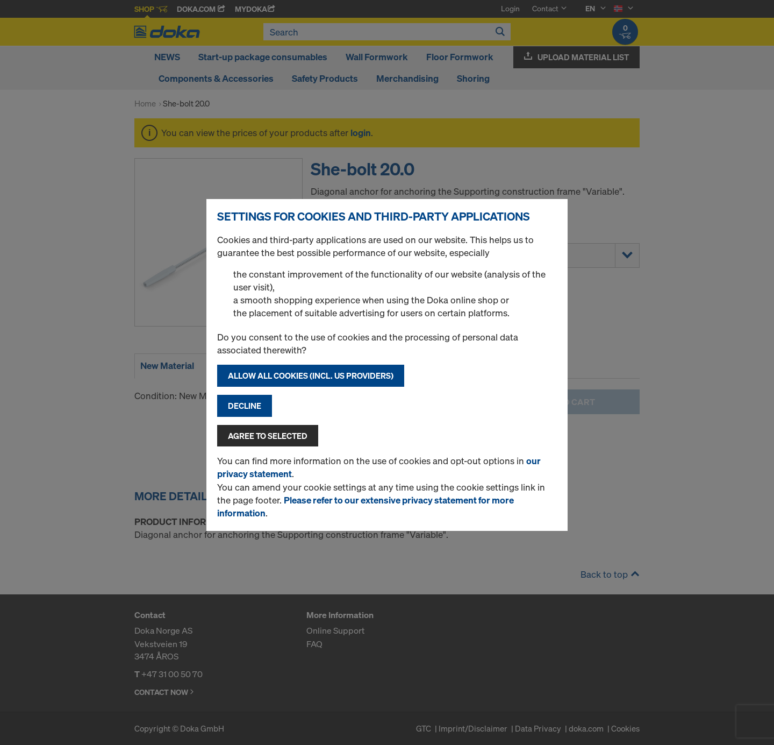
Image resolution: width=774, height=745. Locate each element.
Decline (244, 405)
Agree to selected (267, 435)
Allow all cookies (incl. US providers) (310, 375)
